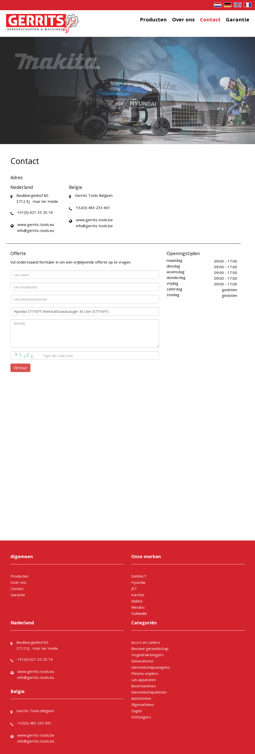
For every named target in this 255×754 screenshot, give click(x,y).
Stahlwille (139, 613)
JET (134, 588)
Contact (210, 19)
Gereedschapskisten (149, 692)
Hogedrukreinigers (147, 654)
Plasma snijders (144, 673)
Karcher (138, 594)
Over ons (183, 19)
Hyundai (138, 582)
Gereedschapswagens (150, 667)
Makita (136, 600)
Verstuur (20, 367)
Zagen (136, 710)
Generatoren (142, 660)
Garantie (237, 19)
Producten (153, 19)
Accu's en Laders (145, 642)
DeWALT (138, 576)
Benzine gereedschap (150, 648)
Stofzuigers (141, 716)
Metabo (138, 607)
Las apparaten (143, 679)
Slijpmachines (142, 704)
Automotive (141, 698)
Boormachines (143, 685)
